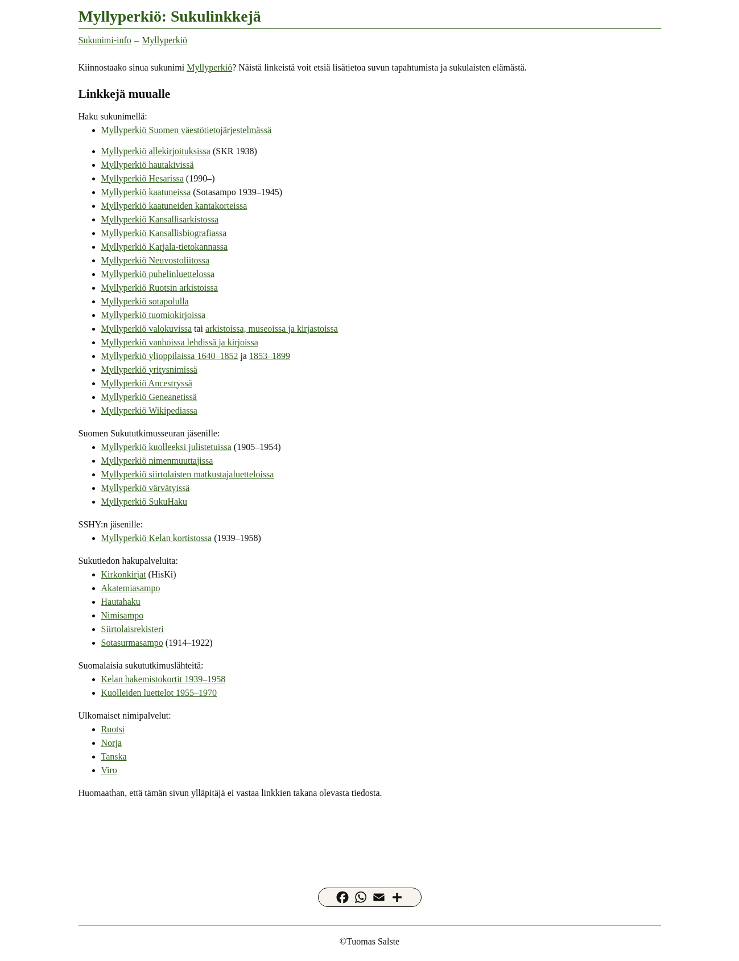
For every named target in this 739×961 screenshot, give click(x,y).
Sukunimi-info (105, 40)
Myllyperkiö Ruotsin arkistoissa (159, 287)
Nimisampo (122, 615)
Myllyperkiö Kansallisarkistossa (160, 219)
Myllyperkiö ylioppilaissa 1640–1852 (169, 356)
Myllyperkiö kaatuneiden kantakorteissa (174, 206)
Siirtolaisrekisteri (132, 629)
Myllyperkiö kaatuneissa (146, 192)
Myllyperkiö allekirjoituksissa (155, 151)
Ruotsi (113, 729)
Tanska (114, 756)
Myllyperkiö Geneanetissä (149, 397)
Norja (111, 743)
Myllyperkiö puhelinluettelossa (158, 274)
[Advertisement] (370, 834)
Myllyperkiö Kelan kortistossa (156, 538)
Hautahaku (121, 602)
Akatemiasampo (130, 588)
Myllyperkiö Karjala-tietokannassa (164, 246)
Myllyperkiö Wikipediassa (149, 410)
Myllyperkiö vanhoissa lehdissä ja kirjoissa (179, 342)
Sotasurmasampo (132, 642)
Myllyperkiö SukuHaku (144, 501)
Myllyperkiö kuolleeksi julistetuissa (166, 447)
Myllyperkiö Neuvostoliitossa (155, 260)
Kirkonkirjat (123, 574)
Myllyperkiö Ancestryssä (146, 383)
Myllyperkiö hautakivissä (147, 165)
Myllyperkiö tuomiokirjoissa (153, 315)
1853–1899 (269, 356)
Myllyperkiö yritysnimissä (149, 369)
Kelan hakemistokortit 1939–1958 (163, 679)
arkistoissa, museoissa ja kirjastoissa (271, 328)
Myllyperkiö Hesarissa (142, 178)
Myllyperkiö (164, 40)
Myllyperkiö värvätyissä (145, 488)
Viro (109, 770)
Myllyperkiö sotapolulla (145, 301)
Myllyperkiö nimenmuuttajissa (157, 460)
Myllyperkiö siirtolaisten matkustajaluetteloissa (187, 474)
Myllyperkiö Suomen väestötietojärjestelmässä (186, 130)
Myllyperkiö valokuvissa (146, 328)
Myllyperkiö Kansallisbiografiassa (164, 233)
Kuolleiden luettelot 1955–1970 (159, 693)
